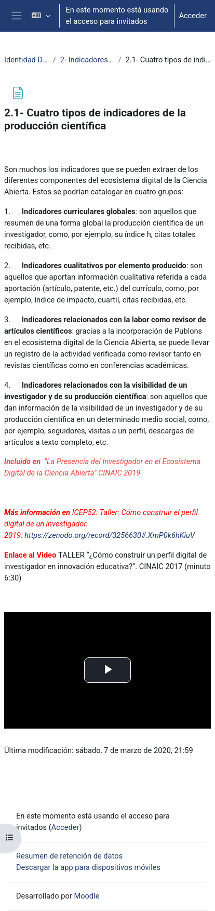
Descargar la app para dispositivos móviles (88, 867)
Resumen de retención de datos (69, 856)
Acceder (193, 15)
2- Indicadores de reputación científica (87, 59)
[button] (41, 16)
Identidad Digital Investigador (26, 59)
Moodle (86, 896)
